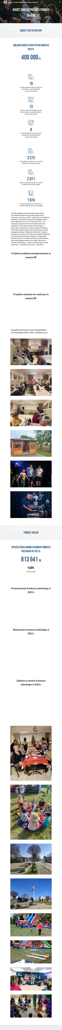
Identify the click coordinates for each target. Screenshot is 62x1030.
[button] (2, 2)
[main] (31, 11)
